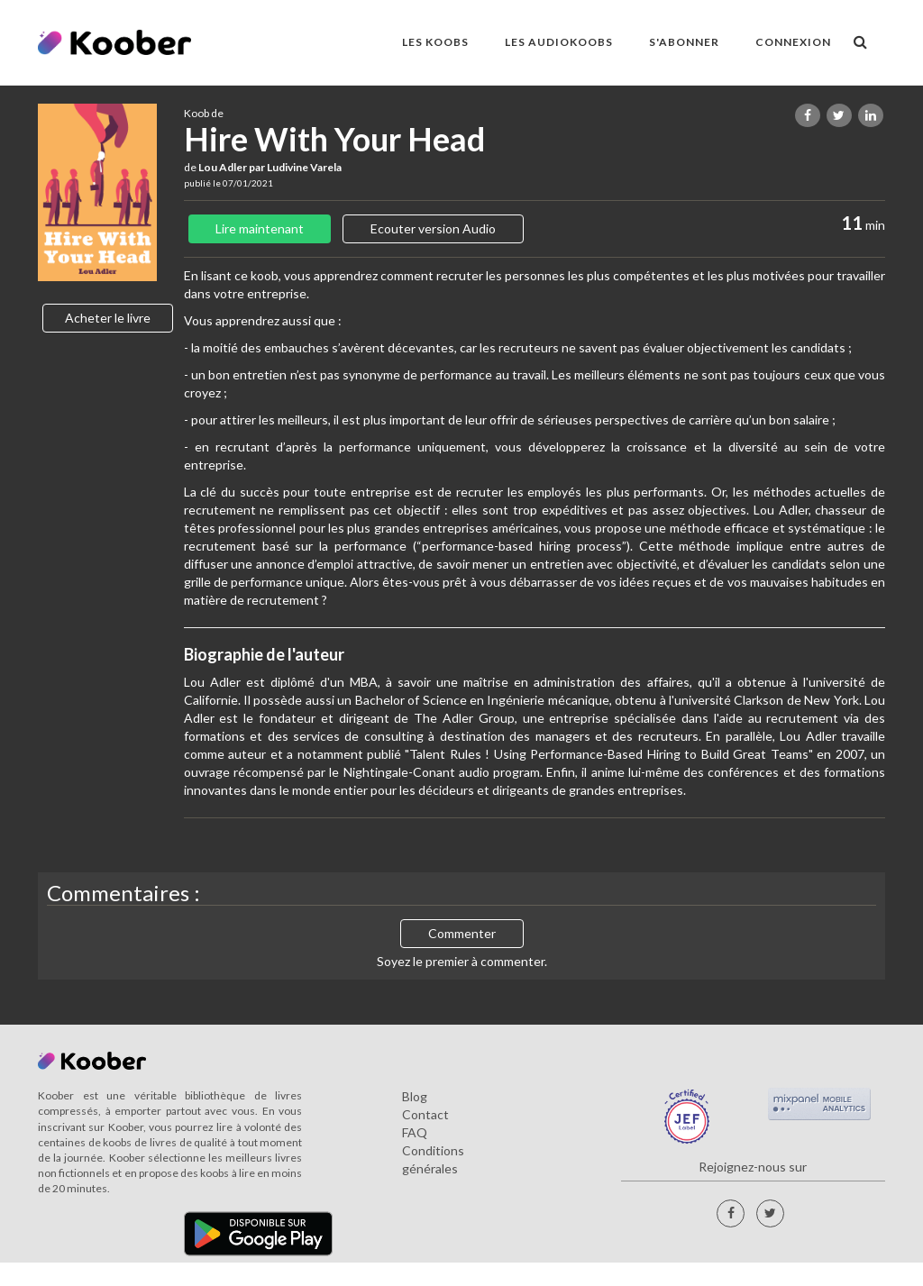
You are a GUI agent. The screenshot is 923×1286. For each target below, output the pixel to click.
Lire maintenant (259, 228)
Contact (425, 1114)
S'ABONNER (684, 42)
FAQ (414, 1132)
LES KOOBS (435, 42)
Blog (414, 1096)
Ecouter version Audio (433, 228)
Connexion (793, 42)
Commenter (462, 933)
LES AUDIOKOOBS (559, 42)
